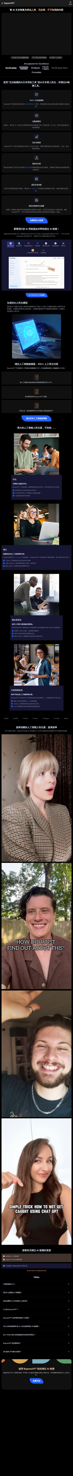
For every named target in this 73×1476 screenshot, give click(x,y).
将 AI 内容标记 (17, 557)
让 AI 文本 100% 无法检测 (36, 295)
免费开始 (36, 1381)
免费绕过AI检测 (36, 220)
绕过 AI (28, 701)
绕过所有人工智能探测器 (36, 418)
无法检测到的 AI (30, 104)
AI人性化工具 (33, 188)
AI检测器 (28, 167)
